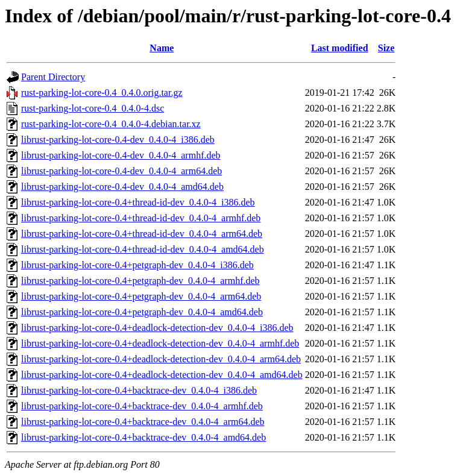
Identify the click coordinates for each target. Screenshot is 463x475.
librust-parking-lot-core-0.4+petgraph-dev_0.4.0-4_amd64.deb (142, 312)
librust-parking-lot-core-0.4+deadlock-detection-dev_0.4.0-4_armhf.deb (160, 343)
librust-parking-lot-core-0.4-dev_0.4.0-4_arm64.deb (121, 171)
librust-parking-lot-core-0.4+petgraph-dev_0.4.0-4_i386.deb (137, 265)
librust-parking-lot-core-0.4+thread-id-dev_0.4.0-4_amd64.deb (142, 249)
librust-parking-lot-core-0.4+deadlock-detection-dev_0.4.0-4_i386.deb (157, 327)
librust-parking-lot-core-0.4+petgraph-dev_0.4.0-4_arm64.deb (141, 296)
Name (162, 48)
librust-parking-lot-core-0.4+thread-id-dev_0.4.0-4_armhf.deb (140, 218)
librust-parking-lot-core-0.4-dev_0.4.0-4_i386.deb (118, 139)
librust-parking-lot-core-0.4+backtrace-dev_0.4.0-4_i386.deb (139, 390)
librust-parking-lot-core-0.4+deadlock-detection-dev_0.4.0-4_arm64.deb (161, 359)
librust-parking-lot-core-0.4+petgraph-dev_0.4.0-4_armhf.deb (140, 280)
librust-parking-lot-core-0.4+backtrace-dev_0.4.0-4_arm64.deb (143, 422)
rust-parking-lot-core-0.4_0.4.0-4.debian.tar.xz (111, 124)
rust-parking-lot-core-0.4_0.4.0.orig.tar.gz (101, 92)
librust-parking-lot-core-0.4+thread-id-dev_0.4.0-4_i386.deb (138, 202)
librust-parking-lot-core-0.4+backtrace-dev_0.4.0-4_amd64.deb (143, 437)
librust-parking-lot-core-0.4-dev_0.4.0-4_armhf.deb (121, 155)
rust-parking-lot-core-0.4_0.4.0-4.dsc (92, 108)
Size (386, 48)
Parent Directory (53, 77)
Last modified (339, 48)
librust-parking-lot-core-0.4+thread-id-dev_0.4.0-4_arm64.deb (141, 233)
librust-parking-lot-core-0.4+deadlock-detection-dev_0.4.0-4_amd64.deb (162, 375)
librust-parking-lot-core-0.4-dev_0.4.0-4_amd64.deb (122, 186)
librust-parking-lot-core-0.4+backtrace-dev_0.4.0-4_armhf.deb (142, 406)
